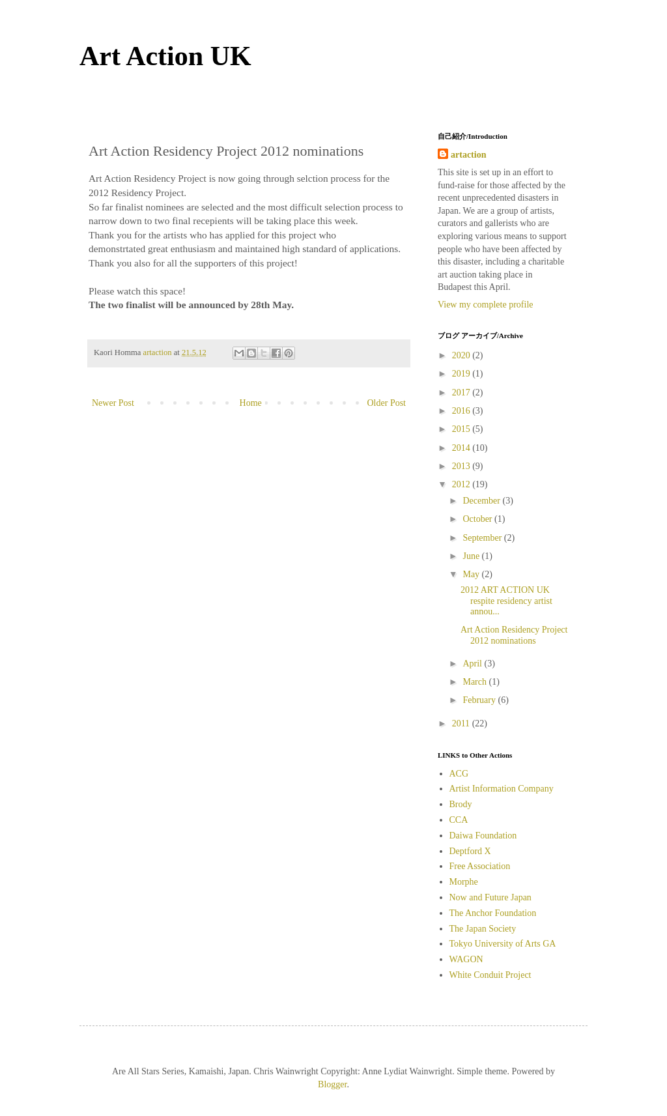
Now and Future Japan (490, 897)
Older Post (386, 403)
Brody (460, 804)
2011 (462, 723)
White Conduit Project (490, 975)
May (471, 574)
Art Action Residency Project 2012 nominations (514, 635)
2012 (462, 484)
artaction (468, 155)
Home (251, 403)
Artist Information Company (501, 789)
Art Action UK (165, 56)
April (473, 663)
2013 (462, 466)
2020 (462, 355)
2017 (462, 392)
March (475, 682)
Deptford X (470, 851)
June (471, 556)
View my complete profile (485, 304)
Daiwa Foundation (483, 835)
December (482, 501)
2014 (462, 448)
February (480, 700)
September (483, 538)
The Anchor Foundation (493, 913)
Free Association (480, 866)
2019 (462, 374)
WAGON (466, 959)
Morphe (463, 882)
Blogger (332, 1084)
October (478, 519)
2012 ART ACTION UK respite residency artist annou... (506, 601)
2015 (462, 429)
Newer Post (113, 403)
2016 (462, 411)
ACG (459, 774)
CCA (458, 820)
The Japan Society (483, 929)
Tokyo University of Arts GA (502, 944)
